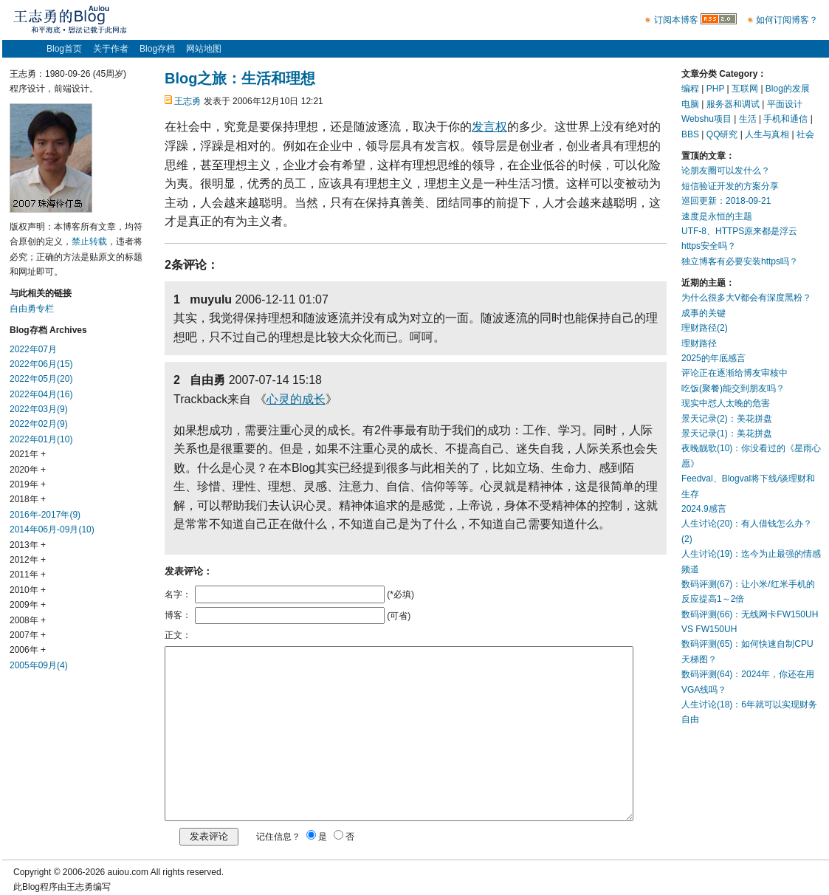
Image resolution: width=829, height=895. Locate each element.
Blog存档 (157, 49)
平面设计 (784, 104)
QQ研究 (722, 134)
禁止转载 (89, 241)
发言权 (489, 126)
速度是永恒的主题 (716, 216)
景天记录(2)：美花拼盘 (726, 419)
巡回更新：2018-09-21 (726, 201)
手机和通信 (785, 119)
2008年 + (28, 620)
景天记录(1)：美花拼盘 (726, 433)
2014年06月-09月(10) (52, 529)
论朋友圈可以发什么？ (725, 170)
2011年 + (28, 574)
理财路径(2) (704, 328)
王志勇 (187, 101)
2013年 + (28, 545)
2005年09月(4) (39, 665)
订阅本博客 (676, 20)
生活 (748, 119)
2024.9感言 (703, 509)
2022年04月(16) (41, 394)
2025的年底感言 (713, 358)
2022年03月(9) (39, 409)
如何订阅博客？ (787, 20)
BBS (690, 134)
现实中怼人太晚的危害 (725, 403)
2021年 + (28, 454)
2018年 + (28, 499)
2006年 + (28, 650)
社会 (805, 134)
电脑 (690, 104)
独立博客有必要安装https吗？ (739, 261)
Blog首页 (64, 49)
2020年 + (28, 469)
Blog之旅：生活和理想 (240, 78)
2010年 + (28, 590)
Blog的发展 (788, 88)
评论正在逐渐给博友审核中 (734, 373)
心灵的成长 (296, 399)
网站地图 (203, 49)
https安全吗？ (708, 246)
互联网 (745, 88)
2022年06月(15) (41, 364)
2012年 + (28, 560)
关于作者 (110, 49)
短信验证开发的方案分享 (730, 186)
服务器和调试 (733, 104)
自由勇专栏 (32, 309)
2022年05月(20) (41, 379)
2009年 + (28, 605)
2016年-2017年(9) (45, 515)
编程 (690, 88)
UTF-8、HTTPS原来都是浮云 (739, 231)
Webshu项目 (706, 119)
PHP (715, 88)
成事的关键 (703, 313)
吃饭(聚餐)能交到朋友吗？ (733, 388)
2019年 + (28, 484)
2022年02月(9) (39, 424)
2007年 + (28, 635)
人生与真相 (767, 134)
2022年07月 (33, 349)
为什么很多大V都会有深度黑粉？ (746, 297)
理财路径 (699, 343)
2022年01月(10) (41, 439)
